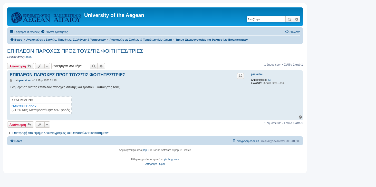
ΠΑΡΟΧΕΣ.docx (24, 106)
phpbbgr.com (171, 159)
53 (269, 79)
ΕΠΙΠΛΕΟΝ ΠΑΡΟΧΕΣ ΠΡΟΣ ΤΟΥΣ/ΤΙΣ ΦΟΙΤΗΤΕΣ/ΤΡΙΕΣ (75, 51)
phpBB (146, 150)
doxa (28, 56)
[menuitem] (54, 32)
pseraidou (257, 74)
